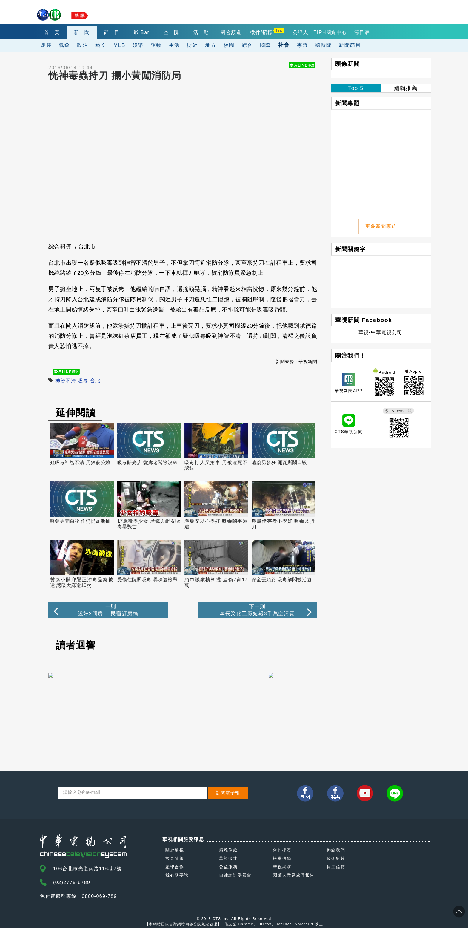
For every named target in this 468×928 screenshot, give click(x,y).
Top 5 (356, 88)
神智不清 (65, 380)
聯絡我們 (336, 850)
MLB (119, 45)
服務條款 (228, 850)
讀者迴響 (76, 645)
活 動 (201, 32)
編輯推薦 (406, 88)
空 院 (171, 32)
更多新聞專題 (381, 226)
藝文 (100, 45)
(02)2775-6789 (71, 882)
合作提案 (282, 850)
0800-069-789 (99, 896)
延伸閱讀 (76, 412)
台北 (95, 380)
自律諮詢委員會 (235, 875)
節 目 (112, 32)
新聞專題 (347, 103)
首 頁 (52, 32)
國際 (265, 45)
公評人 (301, 32)
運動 (156, 45)
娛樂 (138, 45)
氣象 (64, 45)
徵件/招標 (261, 32)
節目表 (362, 32)
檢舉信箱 (282, 858)
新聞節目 (350, 45)
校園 (229, 45)
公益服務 (228, 866)
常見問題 (174, 858)
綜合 (247, 45)
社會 (284, 45)
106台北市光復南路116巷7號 (87, 868)
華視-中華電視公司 (380, 332)
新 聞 (82, 32)
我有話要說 (177, 875)
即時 (46, 45)
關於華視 (174, 850)
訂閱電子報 (228, 792)
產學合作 (174, 866)
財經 (192, 45)
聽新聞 (323, 45)
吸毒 (83, 380)
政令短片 (336, 858)
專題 (302, 45)
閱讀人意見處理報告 (294, 875)
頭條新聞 (347, 64)
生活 (174, 45)
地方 (210, 45)
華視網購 (282, 866)
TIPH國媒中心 (330, 32)
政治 (82, 45)
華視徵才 (228, 858)
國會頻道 (231, 32)
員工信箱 (336, 866)
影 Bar (142, 32)
